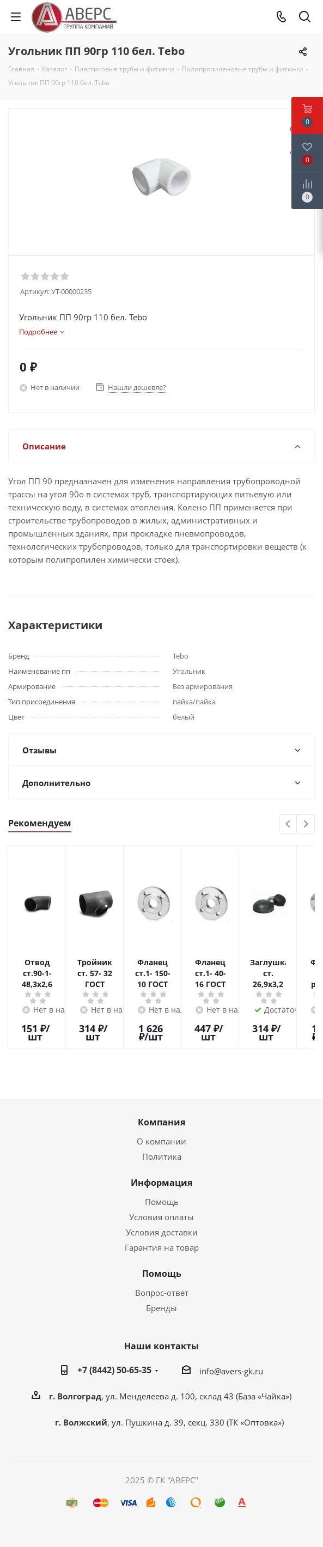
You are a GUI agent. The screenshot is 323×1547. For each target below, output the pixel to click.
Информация (161, 1183)
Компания (161, 1122)
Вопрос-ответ (161, 1292)
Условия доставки (162, 1232)
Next (306, 824)
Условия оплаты (161, 1216)
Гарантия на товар (162, 1247)
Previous (288, 824)
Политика (161, 1156)
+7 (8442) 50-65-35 (114, 1370)
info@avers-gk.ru (231, 1371)
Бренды (161, 1307)
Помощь (162, 1201)
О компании (161, 1141)
